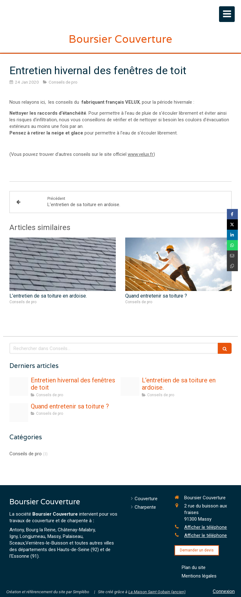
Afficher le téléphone (205, 527)
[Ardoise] (129, 386)
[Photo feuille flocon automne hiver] (18, 386)
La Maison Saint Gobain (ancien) (156, 591)
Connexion (224, 591)
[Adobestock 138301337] (18, 412)
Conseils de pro (25, 454)
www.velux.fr (140, 154)
